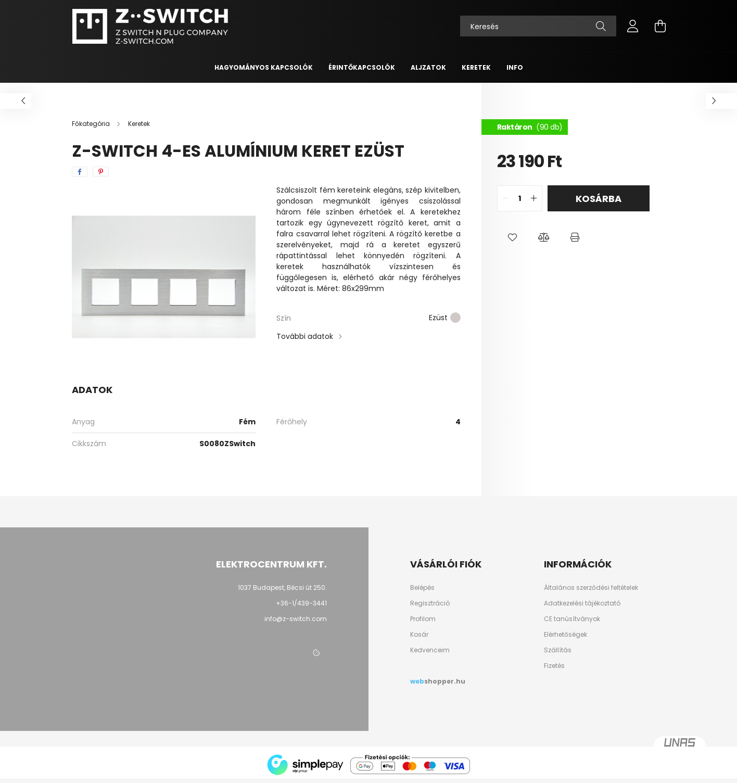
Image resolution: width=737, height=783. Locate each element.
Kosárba (598, 198)
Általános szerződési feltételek (591, 587)
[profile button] (632, 26)
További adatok (304, 336)
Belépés (422, 587)
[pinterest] (101, 172)
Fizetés (554, 666)
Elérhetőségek (565, 634)
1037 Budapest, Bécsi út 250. (282, 587)
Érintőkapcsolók (361, 67)
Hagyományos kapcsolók (263, 67)
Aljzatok (428, 67)
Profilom (423, 619)
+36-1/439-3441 (301, 603)
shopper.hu (444, 681)
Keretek (476, 67)
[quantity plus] (534, 198)
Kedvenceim (430, 650)
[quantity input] (519, 198)
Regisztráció (430, 603)
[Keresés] (538, 26)
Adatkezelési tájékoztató (582, 603)
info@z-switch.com (295, 618)
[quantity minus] (505, 198)
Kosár (419, 634)
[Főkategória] (91, 123)
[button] (512, 237)
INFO (514, 67)
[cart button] (660, 26)
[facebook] (79, 172)
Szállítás (557, 650)
